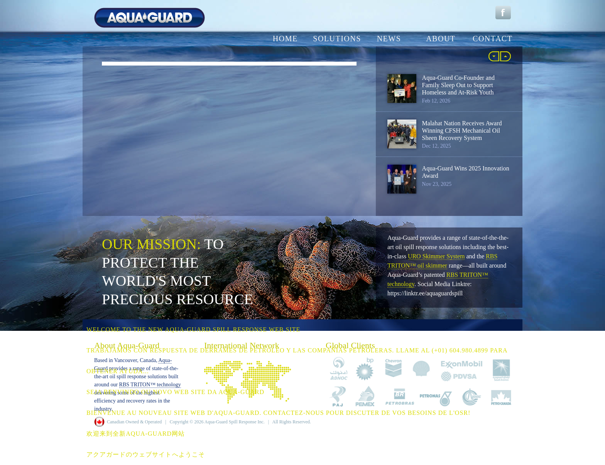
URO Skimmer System (436, 256)
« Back (493, 56)
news (389, 38)
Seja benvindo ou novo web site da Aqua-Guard (175, 392)
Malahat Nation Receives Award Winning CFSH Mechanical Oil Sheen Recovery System (462, 130)
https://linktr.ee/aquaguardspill (425, 293)
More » (505, 56)
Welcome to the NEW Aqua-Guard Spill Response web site (193, 329)
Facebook (503, 12)
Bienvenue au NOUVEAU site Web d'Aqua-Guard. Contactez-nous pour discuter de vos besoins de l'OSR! (278, 412)
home (285, 38)
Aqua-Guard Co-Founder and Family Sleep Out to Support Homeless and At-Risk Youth (458, 85)
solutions (337, 38)
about (440, 38)
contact (492, 38)
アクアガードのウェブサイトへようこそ (145, 454)
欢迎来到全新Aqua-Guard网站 (135, 433)
